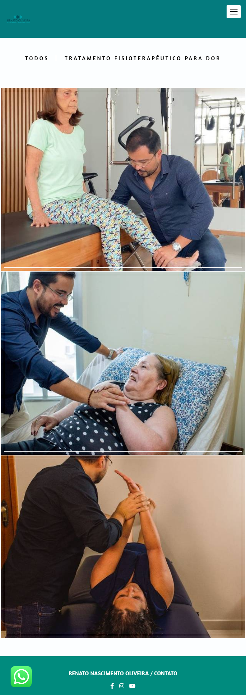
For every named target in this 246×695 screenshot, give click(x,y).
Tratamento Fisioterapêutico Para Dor (143, 58)
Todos (37, 58)
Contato (165, 673)
